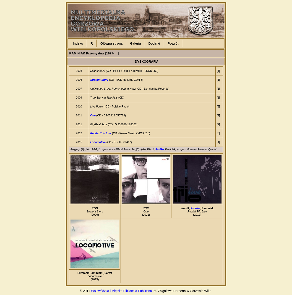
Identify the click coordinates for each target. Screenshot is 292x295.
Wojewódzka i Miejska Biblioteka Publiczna (121, 291)
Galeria (135, 43)
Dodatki (154, 43)
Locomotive (98, 142)
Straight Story (99, 79)
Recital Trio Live (100, 133)
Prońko (159, 149)
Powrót (173, 43)
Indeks (78, 43)
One (93, 115)
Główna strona (111, 43)
